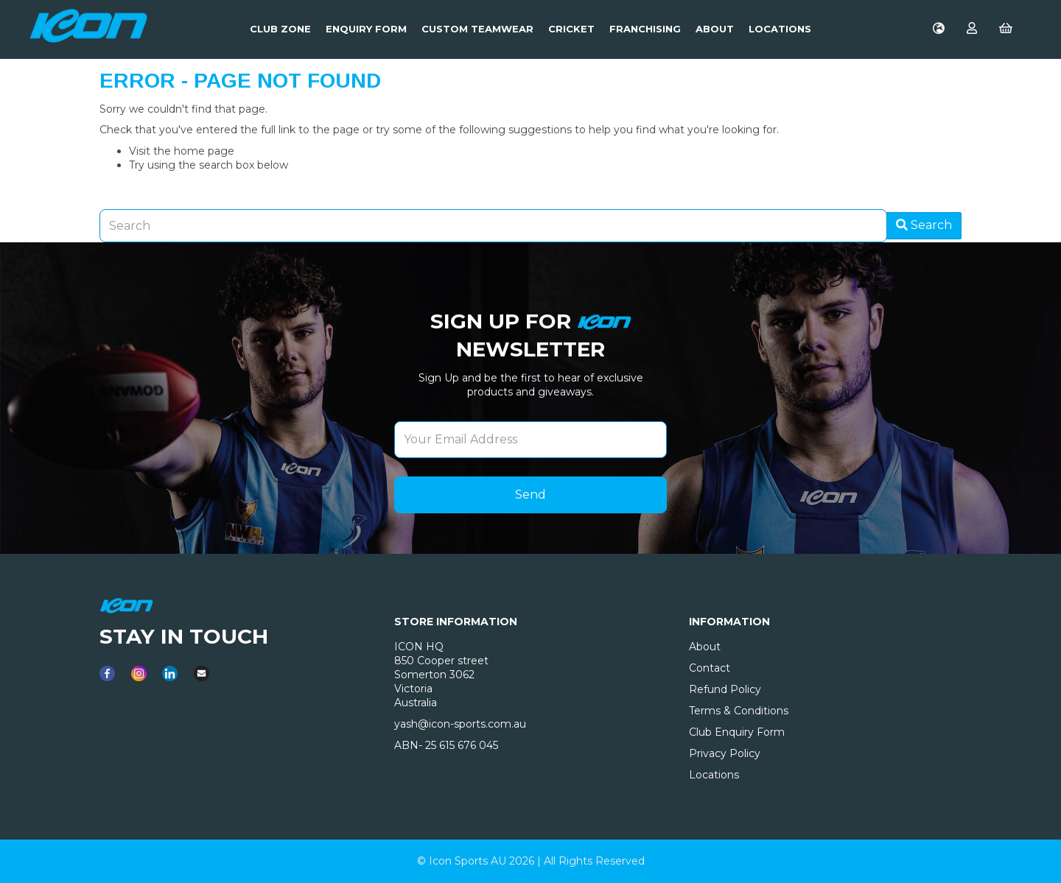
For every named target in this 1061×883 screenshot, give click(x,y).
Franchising (645, 29)
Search (924, 225)
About (715, 29)
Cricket (571, 29)
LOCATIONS (780, 29)
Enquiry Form (366, 29)
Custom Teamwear (477, 29)
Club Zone (280, 29)
